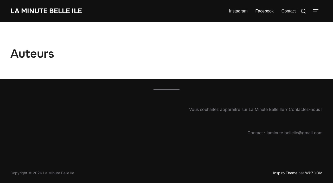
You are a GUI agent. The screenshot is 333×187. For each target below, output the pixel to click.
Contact (288, 11)
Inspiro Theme (285, 173)
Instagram (238, 11)
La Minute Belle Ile (46, 11)
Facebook (264, 11)
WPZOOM (314, 173)
